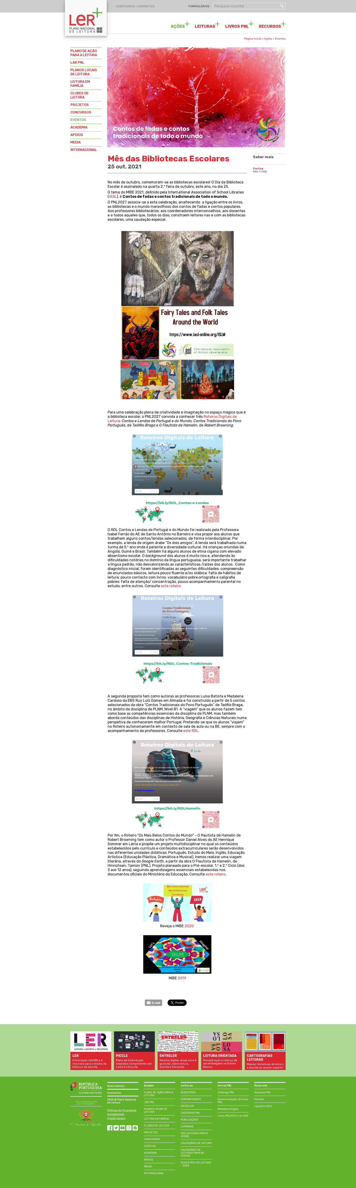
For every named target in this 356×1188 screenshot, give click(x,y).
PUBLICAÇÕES (189, 1119)
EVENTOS (78, 120)
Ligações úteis (263, 1106)
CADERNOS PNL (190, 1112)
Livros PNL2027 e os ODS (233, 1115)
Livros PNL (225, 1085)
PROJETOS (79, 105)
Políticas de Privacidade (121, 1110)
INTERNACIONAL (83, 150)
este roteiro (215, 874)
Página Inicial (252, 38)
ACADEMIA (78, 127)
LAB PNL (77, 62)
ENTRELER (187, 1106)
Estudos (259, 1099)
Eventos (280, 38)
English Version (116, 1118)
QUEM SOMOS (126, 6)
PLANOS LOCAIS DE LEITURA (83, 72)
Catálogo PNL (226, 1092)
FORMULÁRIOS (199, 6)
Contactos (114, 1092)
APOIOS (76, 135)
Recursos (260, 1085)
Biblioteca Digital (228, 1109)
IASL (113, 196)
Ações (268, 38)
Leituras (187, 1085)
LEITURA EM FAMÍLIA (80, 84)
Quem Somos (115, 1086)
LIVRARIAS (187, 1126)
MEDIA (75, 142)
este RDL (190, 731)
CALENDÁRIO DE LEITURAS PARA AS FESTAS (192, 1152)
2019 (182, 978)
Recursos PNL (262, 1092)
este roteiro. (171, 586)
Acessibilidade (115, 1114)
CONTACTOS (146, 6)
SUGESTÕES (188, 1092)
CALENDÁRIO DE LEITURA (196, 1143)
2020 (189, 926)
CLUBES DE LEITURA (79, 95)
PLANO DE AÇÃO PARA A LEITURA (83, 53)
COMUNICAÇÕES (191, 1099)
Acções (149, 1085)
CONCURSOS (80, 112)
